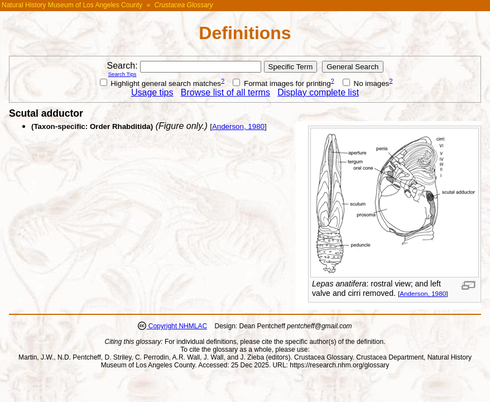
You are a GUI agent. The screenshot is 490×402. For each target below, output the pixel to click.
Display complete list (318, 92)
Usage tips (152, 92)
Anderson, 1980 (423, 293)
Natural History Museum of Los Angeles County (72, 5)
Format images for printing (281, 83)
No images (366, 83)
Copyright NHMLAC (176, 326)
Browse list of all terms (225, 92)
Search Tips (122, 74)
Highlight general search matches (161, 83)
